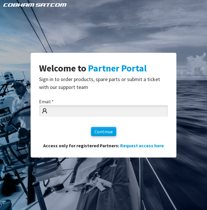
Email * (46, 101)
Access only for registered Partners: (103, 145)
